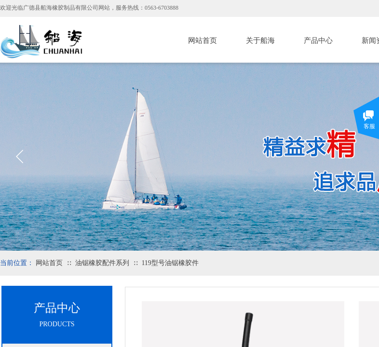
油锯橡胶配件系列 (102, 263)
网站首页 (202, 40)
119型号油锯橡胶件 (169, 263)
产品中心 (318, 40)
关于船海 (260, 40)
